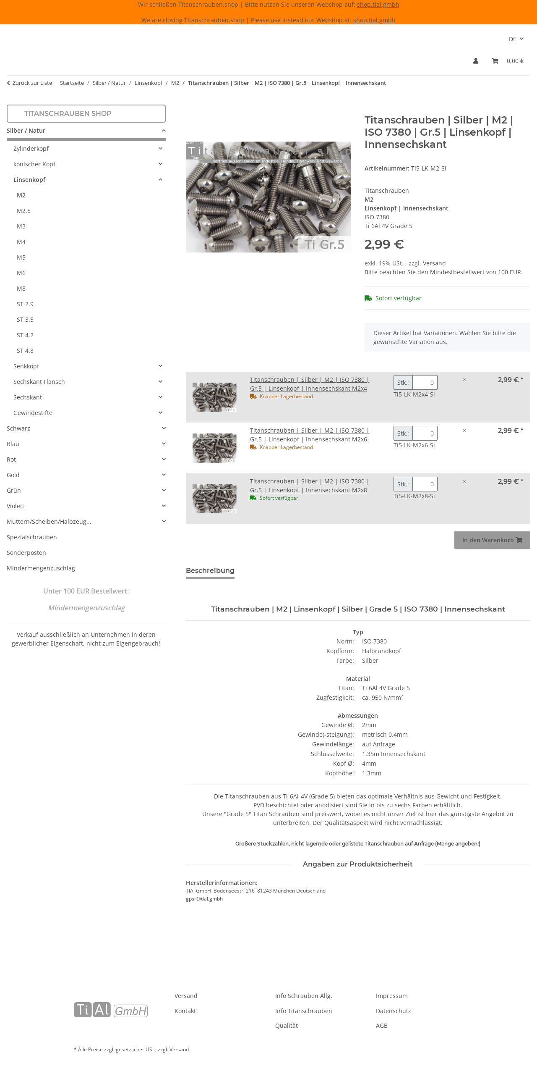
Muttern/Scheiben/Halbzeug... (49, 521)
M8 (21, 288)
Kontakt (185, 1011)
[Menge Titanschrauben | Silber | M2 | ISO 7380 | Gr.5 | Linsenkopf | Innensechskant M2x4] (425, 382)
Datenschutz (393, 1011)
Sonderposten (26, 553)
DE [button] (512, 39)
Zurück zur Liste (32, 83)
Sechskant (27, 397)
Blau (13, 444)
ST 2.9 (25, 304)
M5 (21, 257)
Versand (434, 263)
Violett (15, 506)
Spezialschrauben (32, 537)
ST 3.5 (25, 319)
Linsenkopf (29, 180)
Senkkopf (26, 366)
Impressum (392, 996)
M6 (21, 273)
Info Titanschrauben (303, 1011)
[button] (476, 60)
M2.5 (24, 211)
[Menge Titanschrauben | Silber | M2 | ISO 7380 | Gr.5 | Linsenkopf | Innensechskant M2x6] (425, 433)
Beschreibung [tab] (210, 571)
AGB (382, 1025)
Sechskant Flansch (39, 382)
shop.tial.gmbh (378, 4)
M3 (21, 226)
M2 (21, 195)
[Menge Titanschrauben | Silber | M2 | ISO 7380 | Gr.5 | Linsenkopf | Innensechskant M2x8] (425, 484)
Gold (13, 475)
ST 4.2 (25, 335)
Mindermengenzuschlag (41, 568)
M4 (21, 242)
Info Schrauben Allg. (303, 996)
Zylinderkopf (31, 148)
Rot (11, 459)
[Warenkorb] (507, 60)
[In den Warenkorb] (192, 109)
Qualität (286, 1025)
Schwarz (18, 428)
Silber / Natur (26, 130)
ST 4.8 (25, 350)
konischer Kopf (34, 164)
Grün (14, 490)
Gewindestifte (32, 413)
